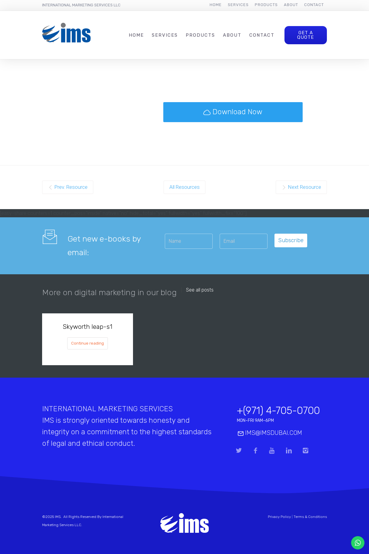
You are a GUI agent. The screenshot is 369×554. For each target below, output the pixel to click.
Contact (314, 4)
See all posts (200, 290)
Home (216, 4)
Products (266, 4)
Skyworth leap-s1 (87, 326)
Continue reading (87, 343)
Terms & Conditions (310, 517)
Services (238, 4)
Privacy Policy (279, 517)
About (291, 4)
